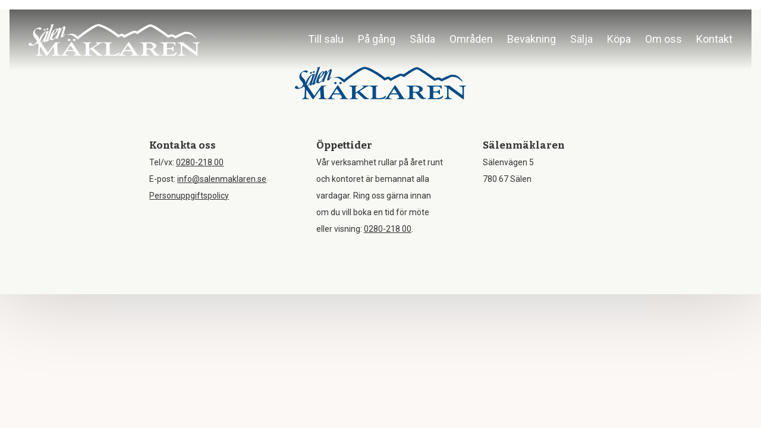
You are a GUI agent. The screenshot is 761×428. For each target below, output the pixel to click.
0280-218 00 (200, 162)
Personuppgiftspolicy (189, 195)
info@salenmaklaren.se (221, 179)
